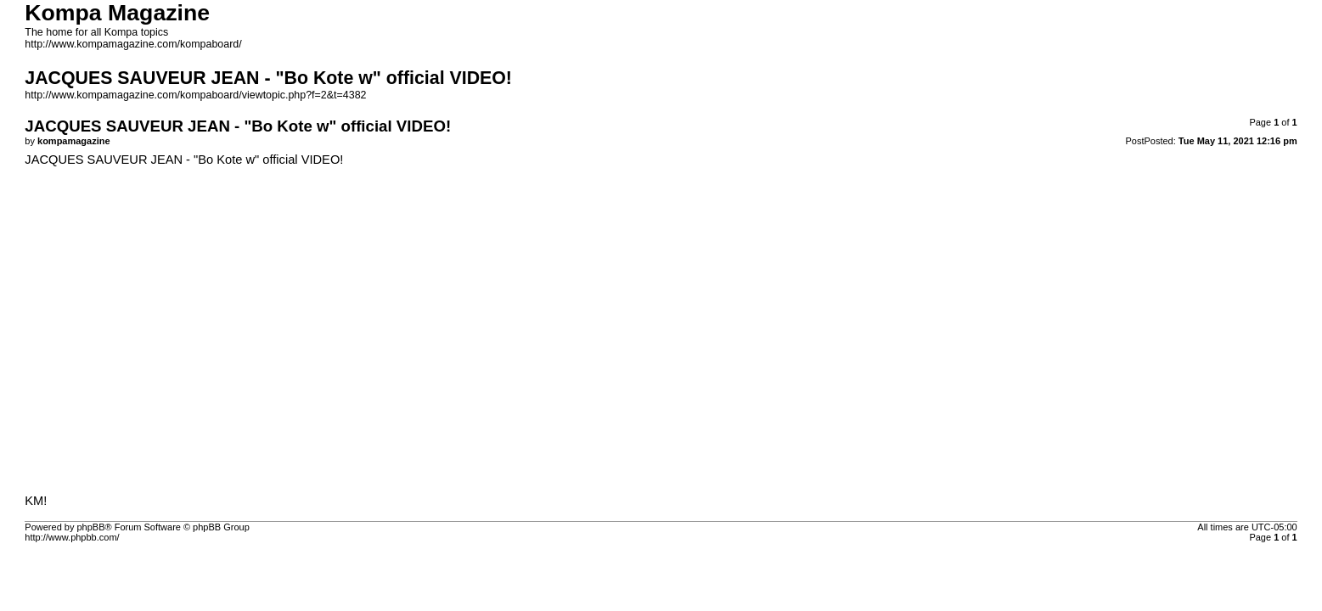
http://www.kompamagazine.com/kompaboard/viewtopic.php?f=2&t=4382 (195, 95)
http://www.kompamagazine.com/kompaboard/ (133, 44)
